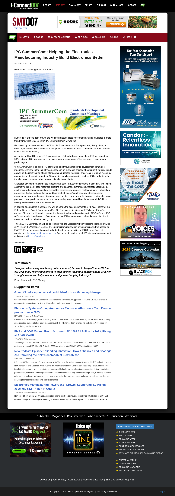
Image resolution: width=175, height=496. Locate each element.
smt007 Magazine (59, 37)
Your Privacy (59, 479)
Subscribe (43, 416)
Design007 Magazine (128, 467)
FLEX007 (101, 5)
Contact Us (74, 479)
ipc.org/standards (36, 236)
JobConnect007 (97, 416)
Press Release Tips (92, 479)
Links (114, 37)
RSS (132, 479)
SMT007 (60, 5)
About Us (45, 479)
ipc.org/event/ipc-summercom (41, 233)
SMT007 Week (124, 435)
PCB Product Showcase (130, 446)
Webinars (131, 416)
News (24, 37)
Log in (162, 491)
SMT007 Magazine (126, 460)
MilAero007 (116, 5)
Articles (81, 37)
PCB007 (47, 5)
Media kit (129, 37)
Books (38, 37)
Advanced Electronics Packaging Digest (139, 453)
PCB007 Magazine (126, 464)
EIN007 (89, 5)
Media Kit (122, 479)
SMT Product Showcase (130, 450)
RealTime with (76, 416)
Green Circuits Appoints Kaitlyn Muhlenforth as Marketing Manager (58, 292)
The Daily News (125, 432)
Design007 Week (125, 439)
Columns (98, 37)
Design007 (75, 5)
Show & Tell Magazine (129, 471)
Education (116, 416)
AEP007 (132, 5)
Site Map (110, 479)
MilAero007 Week (126, 442)
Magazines (58, 416)
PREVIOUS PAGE (19, 28)
